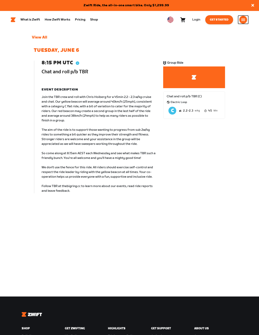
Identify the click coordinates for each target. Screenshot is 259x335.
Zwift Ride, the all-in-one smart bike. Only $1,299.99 (126, 5)
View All (39, 37)
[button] (252, 6)
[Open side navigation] (243, 20)
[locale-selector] (170, 20)
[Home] (13, 19)
